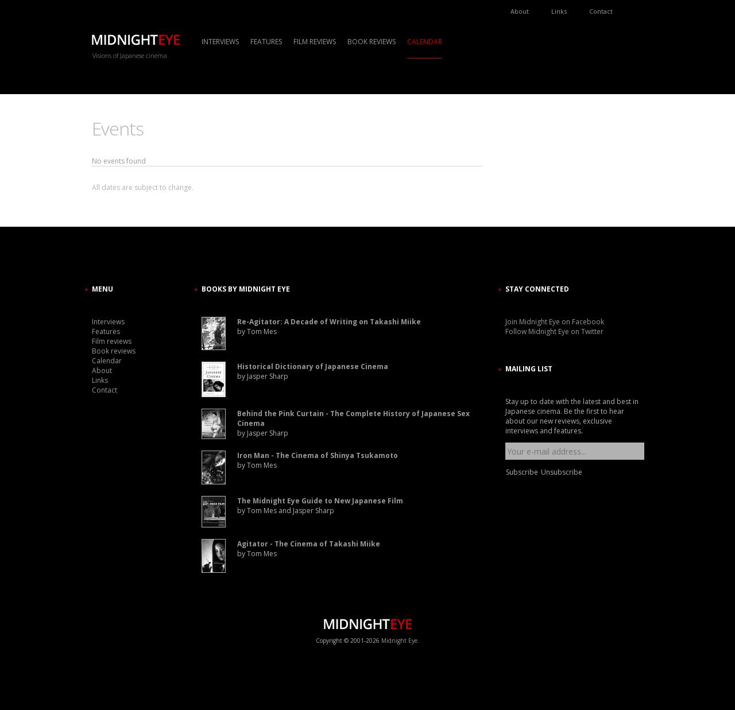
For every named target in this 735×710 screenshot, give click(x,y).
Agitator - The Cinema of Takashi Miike (308, 544)
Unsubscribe (561, 472)
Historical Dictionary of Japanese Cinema (312, 366)
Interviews (220, 41)
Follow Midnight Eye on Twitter (554, 331)
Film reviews (314, 41)
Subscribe (522, 472)
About (519, 11)
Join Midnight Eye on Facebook (554, 322)
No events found (119, 161)
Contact (601, 11)
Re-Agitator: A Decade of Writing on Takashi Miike (329, 322)
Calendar (424, 41)
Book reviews (371, 41)
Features (266, 41)
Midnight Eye (399, 641)
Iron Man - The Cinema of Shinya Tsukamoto (317, 455)
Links (559, 11)
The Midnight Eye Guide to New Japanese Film (320, 501)
